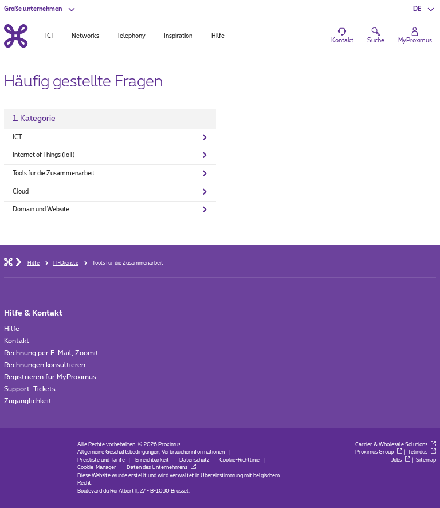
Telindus (422, 452)
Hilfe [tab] (218, 36)
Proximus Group (378, 452)
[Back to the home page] (16, 35)
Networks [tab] (85, 36)
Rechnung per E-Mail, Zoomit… (53, 352)
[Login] (415, 36)
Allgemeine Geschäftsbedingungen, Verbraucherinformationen (151, 452)
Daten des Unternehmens (161, 467)
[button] (40, 9)
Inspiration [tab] (178, 36)
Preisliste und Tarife (101, 460)
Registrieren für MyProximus (50, 376)
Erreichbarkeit (152, 460)
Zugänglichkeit (28, 400)
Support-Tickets (30, 388)
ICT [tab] (49, 36)
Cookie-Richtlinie (239, 460)
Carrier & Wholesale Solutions (395, 444)
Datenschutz (194, 460)
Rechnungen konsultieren (44, 364)
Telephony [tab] (131, 36)
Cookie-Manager (96, 467)
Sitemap (426, 460)
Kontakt (16, 340)
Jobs (400, 460)
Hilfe (11, 328)
